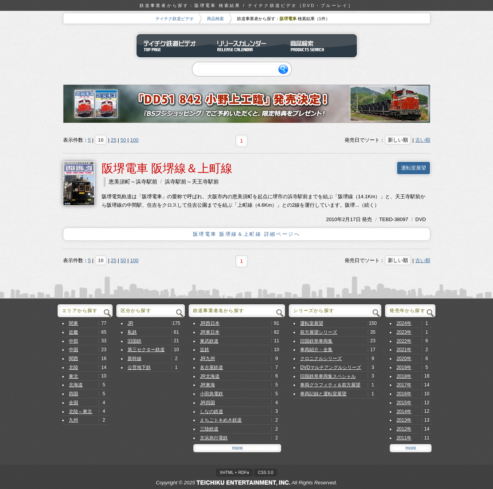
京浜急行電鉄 (214, 438)
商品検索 (215, 18)
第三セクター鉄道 (146, 349)
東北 (73, 376)
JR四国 (207, 402)
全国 (73, 402)
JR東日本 (210, 332)
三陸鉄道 (209, 429)
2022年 (403, 341)
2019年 (403, 367)
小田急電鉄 (211, 393)
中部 (73, 341)
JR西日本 (210, 323)
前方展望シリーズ (318, 332)
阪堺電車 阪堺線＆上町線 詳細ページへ (246, 234)
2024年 (403, 323)
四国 (73, 393)
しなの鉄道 (211, 411)
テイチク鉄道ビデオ (174, 18)
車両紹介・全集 (316, 349)
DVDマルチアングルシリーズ (330, 367)
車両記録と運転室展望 (323, 393)
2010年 (334, 219)
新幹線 (135, 358)
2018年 (403, 376)
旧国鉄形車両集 (316, 341)
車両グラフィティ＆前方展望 (330, 385)
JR (130, 323)
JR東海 (207, 385)
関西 (73, 358)
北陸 (73, 367)
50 (123, 140)
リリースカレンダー (246, 45)
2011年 (403, 438)
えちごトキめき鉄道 (221, 420)
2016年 (403, 393)
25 (113, 140)
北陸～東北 (80, 411)
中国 (73, 349)
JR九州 (207, 358)
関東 (73, 323)
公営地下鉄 (139, 367)
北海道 (76, 385)
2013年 (403, 420)
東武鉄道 (209, 341)
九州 (73, 420)
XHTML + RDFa (234, 472)
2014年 (403, 411)
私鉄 (132, 332)
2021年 (403, 349)
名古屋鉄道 (211, 367)
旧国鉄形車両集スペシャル (328, 376)
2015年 (403, 402)
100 (134, 140)
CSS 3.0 (265, 472)
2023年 (403, 332)
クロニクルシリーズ (321, 358)
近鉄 (204, 349)
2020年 (403, 358)
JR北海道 (210, 376)
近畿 (73, 332)
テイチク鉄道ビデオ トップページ (173, 45)
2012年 (403, 429)
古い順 (422, 140)
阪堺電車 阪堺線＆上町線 (167, 168)
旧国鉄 (135, 341)
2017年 (403, 385)
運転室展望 (413, 168)
